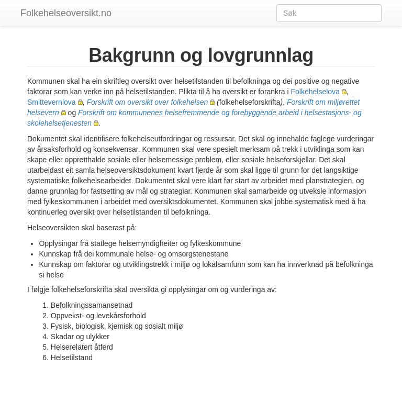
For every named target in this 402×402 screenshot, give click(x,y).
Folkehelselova (315, 91)
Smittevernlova (51, 102)
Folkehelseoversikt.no (65, 13)
